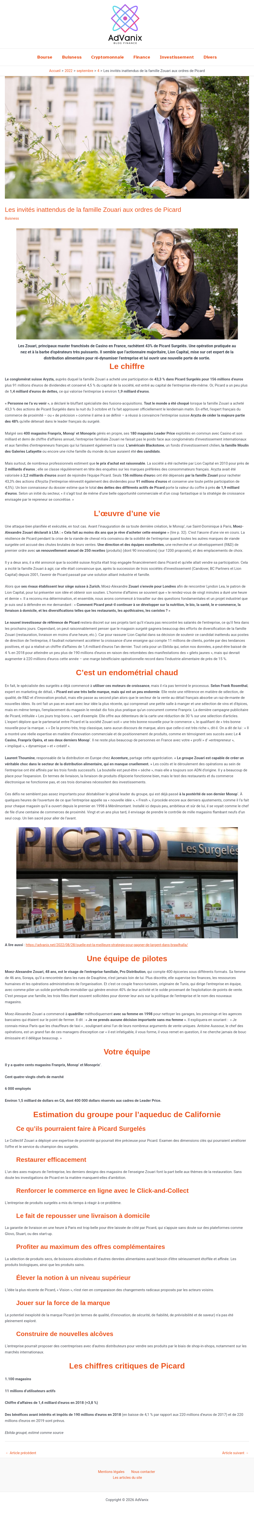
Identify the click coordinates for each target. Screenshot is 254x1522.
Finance (141, 57)
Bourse (47, 57)
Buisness (73, 57)
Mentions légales (112, 1472)
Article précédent (21, 1453)
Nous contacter (141, 1472)
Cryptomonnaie (108, 57)
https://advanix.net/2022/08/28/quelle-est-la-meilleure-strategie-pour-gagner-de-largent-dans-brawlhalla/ (111, 945)
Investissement (176, 57)
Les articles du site (128, 1478)
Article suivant (235, 1453)
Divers (208, 57)
